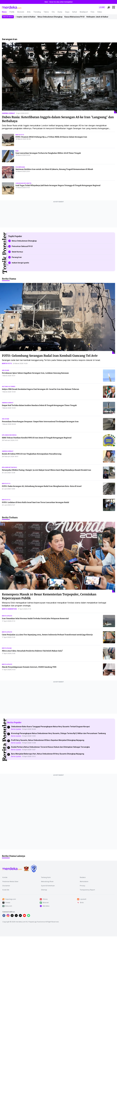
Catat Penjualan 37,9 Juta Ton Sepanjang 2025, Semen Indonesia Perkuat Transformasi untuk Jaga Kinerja (47, 635)
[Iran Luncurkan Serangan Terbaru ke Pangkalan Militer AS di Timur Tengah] (8, 156)
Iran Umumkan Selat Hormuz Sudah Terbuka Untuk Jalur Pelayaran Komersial (35, 618)
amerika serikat (8, 113)
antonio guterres (8, 386)
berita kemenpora (9, 609)
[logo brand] (26, 869)
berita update (7, 616)
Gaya (67, 12)
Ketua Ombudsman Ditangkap (53, 17)
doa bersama (20, 167)
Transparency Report (87, 890)
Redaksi (83, 877)
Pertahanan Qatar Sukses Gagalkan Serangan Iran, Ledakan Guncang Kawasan (35, 373)
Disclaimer (6, 886)
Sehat (74, 12)
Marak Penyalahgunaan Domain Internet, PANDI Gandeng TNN (29, 667)
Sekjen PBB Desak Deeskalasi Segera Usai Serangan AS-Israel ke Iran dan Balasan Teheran (40, 389)
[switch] (102, 7)
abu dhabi (5, 370)
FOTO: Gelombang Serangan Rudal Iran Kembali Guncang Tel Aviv (50, 356)
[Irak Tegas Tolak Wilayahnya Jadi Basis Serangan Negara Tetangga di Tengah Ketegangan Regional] (8, 188)
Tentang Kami (46, 877)
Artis (29, 12)
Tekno (46, 12)
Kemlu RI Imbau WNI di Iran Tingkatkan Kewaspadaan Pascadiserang (31, 454)
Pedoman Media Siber (10, 881)
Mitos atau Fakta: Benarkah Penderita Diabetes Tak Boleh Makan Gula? (32, 651)
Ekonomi (20, 12)
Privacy (82, 886)
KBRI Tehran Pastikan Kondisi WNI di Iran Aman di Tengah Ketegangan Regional (36, 438)
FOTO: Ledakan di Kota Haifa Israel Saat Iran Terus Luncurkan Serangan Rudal (35, 502)
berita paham (7, 648)
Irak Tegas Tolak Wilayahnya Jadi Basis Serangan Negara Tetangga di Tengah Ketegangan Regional (58, 185)
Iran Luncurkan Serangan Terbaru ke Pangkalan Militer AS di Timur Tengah (48, 153)
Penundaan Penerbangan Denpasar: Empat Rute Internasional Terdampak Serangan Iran (40, 421)
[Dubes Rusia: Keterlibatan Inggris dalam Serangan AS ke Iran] (59, 77)
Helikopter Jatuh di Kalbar (28, 17)
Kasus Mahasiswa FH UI (78, 17)
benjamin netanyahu (9, 467)
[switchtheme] (108, 7)
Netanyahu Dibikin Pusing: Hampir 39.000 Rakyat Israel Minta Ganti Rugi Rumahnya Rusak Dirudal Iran (46, 470)
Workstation (84, 881)
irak (17, 151)
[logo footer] (12, 868)
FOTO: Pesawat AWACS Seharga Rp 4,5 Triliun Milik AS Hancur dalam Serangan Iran (51, 137)
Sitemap (44, 890)
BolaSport (84, 12)
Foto (92, 12)
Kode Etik (5, 890)
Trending (37, 12)
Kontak (4, 877)
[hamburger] (113, 7)
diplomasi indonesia (9, 435)
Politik (12, 12)
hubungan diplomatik (23, 183)
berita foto (20, 134)
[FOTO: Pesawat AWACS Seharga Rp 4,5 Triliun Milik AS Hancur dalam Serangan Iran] (8, 140)
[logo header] (11, 7)
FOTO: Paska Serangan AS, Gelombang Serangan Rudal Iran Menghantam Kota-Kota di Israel (42, 486)
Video (99, 12)
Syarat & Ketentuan (48, 886)
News (4, 12)
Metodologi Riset (47, 881)
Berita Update (16, 729)
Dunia (60, 12)
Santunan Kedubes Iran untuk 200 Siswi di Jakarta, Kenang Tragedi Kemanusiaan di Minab (54, 169)
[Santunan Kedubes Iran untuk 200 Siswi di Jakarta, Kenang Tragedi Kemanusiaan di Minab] (8, 172)
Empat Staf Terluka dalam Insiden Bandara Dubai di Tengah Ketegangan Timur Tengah (39, 405)
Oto (53, 12)
